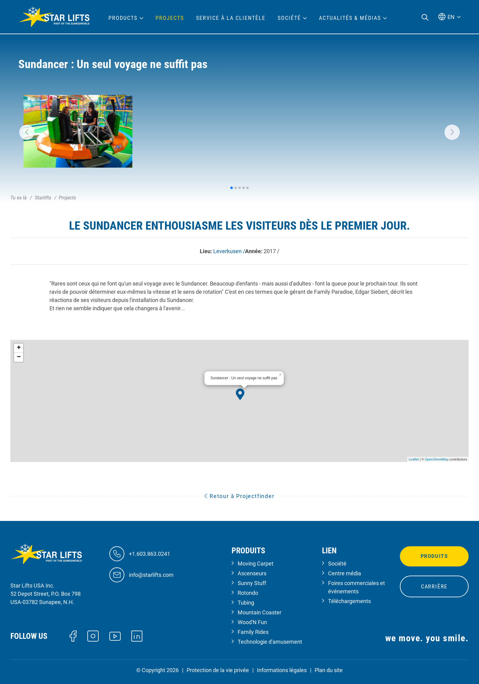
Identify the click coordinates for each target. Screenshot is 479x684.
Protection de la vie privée (218, 670)
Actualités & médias (350, 18)
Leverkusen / (229, 251)
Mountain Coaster (259, 612)
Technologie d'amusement (270, 642)
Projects (169, 18)
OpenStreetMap (437, 459)
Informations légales (282, 670)
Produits (434, 556)
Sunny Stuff (252, 583)
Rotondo (248, 593)
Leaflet (414, 459)
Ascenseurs (252, 573)
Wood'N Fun (252, 622)
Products (122, 18)
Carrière (434, 586)
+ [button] (19, 348)
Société (337, 563)
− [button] (19, 357)
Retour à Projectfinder (239, 496)
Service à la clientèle (230, 18)
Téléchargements (349, 601)
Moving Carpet (255, 563)
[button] (27, 132)
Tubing (246, 602)
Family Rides (253, 632)
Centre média (344, 573)
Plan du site (329, 670)
